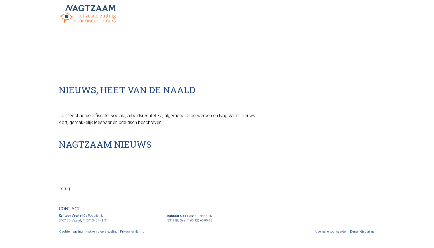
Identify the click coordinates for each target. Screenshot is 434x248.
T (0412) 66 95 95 (199, 220)
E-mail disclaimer (363, 231)
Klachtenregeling (71, 231)
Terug (64, 188)
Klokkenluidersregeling (101, 231)
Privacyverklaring (132, 231)
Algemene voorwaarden (331, 231)
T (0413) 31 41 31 (95, 220)
